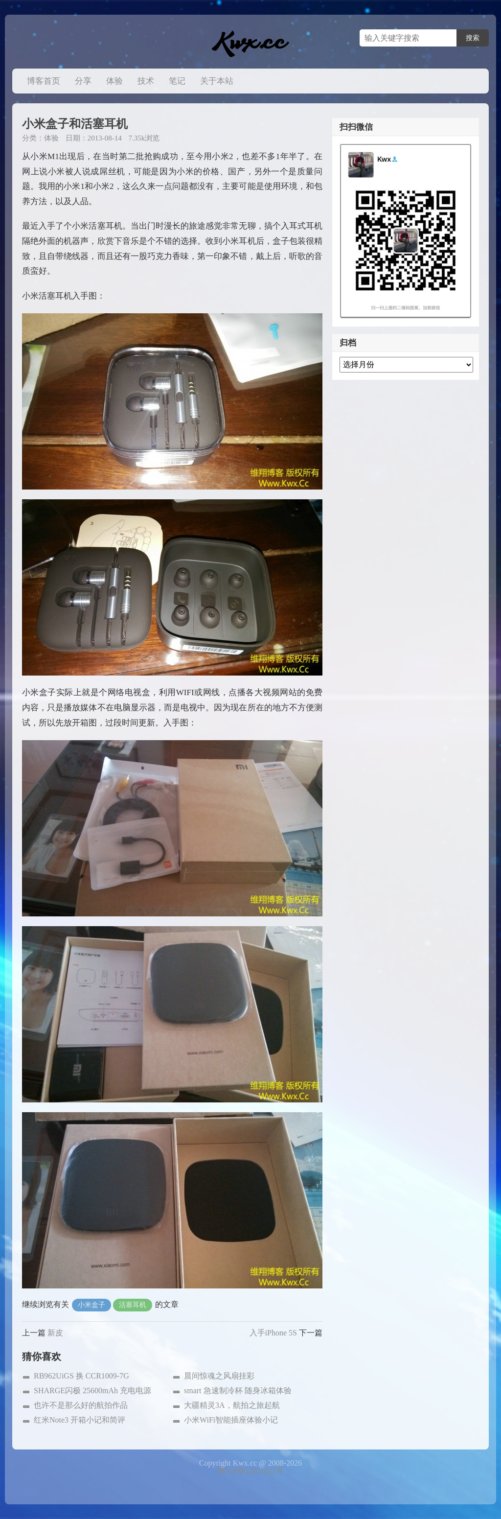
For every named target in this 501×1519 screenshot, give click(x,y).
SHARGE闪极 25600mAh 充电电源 (92, 1390)
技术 (145, 81)
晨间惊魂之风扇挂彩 (219, 1376)
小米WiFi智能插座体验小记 (231, 1420)
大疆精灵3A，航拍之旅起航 (232, 1405)
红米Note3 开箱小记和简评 (79, 1420)
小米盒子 (91, 1305)
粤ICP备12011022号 (250, 1471)
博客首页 (43, 81)
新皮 (55, 1333)
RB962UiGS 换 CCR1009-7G (81, 1376)
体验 (114, 81)
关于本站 (216, 81)
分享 (83, 81)
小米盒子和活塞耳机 (75, 123)
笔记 (177, 81)
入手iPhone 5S (273, 1333)
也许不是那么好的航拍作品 (81, 1405)
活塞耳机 (132, 1305)
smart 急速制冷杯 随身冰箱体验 (238, 1390)
